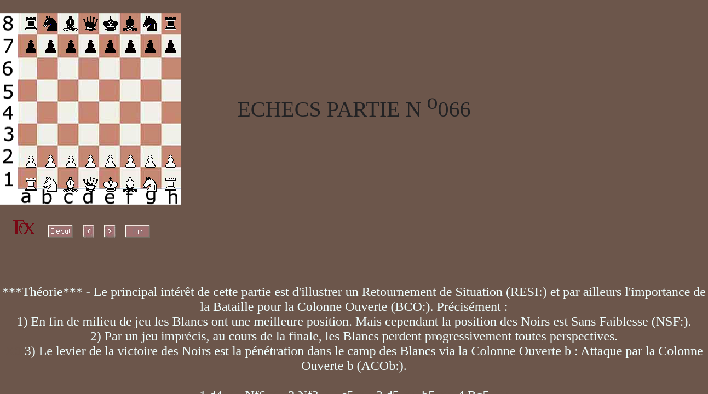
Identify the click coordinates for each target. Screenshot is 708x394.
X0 (14, 351)
